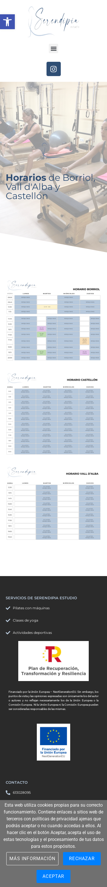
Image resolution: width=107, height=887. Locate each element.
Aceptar (53, 876)
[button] (7, 21)
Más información (32, 858)
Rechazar (82, 858)
